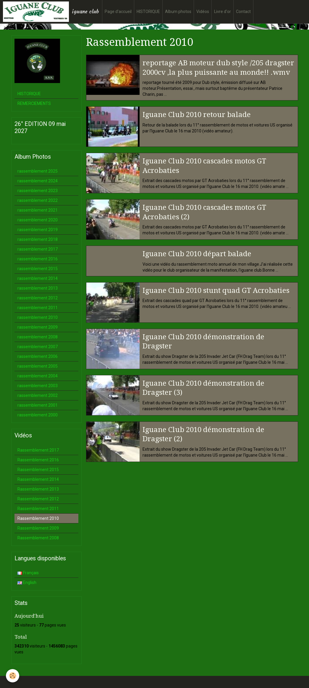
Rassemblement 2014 (38, 479)
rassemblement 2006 (37, 356)
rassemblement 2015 (37, 268)
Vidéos (202, 11)
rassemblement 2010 (37, 317)
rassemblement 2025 (37, 171)
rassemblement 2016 (37, 259)
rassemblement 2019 (37, 229)
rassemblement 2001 (37, 405)
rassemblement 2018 (37, 239)
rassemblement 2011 (37, 307)
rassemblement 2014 (37, 278)
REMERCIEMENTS (34, 103)
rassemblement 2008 (37, 337)
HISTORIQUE (148, 11)
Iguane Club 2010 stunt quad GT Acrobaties (216, 290)
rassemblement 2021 (37, 210)
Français (28, 572)
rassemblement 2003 (37, 385)
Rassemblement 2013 (38, 489)
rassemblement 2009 (37, 327)
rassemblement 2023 (37, 190)
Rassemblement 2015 (38, 469)
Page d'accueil (118, 11)
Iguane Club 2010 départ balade (197, 254)
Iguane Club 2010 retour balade (197, 115)
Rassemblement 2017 (38, 450)
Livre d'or (222, 11)
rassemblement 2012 (37, 298)
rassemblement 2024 (37, 181)
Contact (243, 11)
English (26, 582)
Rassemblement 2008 (38, 538)
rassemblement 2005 (37, 366)
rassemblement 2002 (37, 395)
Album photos (178, 11)
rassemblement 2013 (37, 288)
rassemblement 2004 (37, 376)
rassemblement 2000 (37, 415)
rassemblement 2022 (37, 200)
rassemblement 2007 (37, 346)
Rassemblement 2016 (38, 459)
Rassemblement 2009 (38, 528)
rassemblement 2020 (37, 220)
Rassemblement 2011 (38, 508)
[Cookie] (12, 675)
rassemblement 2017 (37, 249)
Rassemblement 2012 (38, 498)
